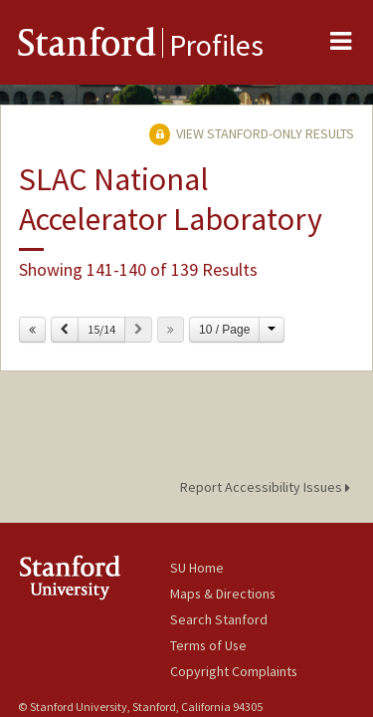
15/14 (101, 329)
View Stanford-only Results (251, 133)
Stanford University (94, 577)
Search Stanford (219, 619)
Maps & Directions (223, 593)
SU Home (197, 568)
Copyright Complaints (233, 671)
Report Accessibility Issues (268, 487)
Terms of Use (208, 645)
